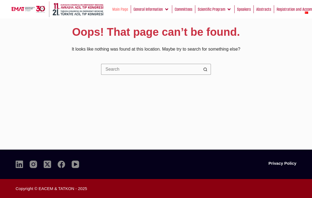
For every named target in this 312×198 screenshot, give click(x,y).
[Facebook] (61, 164)
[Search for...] (150, 69)
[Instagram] (33, 164)
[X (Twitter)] (47, 164)
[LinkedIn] (19, 164)
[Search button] (205, 69)
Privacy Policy (282, 163)
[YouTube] (75, 164)
